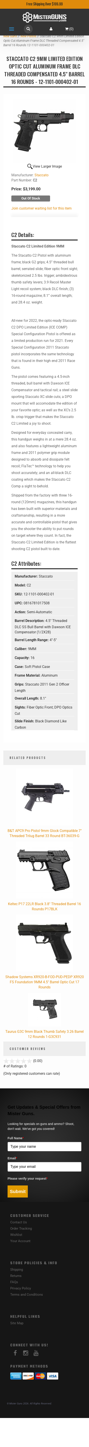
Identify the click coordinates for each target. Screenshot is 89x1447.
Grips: (20, 684)
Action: (21, 612)
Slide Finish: (25, 721)
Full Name (16, 1138)
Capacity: (22, 658)
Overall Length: (27, 698)
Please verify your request (28, 1178)
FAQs (14, 1282)
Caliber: (21, 649)
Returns (16, 1276)
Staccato (41, 175)
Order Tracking (21, 1229)
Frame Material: (28, 675)
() (69, 29)
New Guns (10, 36)
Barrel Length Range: (32, 640)
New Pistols (28, 36)
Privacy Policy (20, 1288)
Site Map (16, 1323)
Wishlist (16, 1235)
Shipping (16, 1270)
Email (12, 1158)
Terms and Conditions (26, 1295)
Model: (21, 585)
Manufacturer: (27, 576)
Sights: (21, 707)
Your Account (20, 1241)
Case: (20, 667)
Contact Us (18, 1222)
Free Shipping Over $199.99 (44, 4)
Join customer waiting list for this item (41, 208)
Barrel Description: (30, 621)
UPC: (19, 603)
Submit (18, 1191)
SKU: (19, 594)
